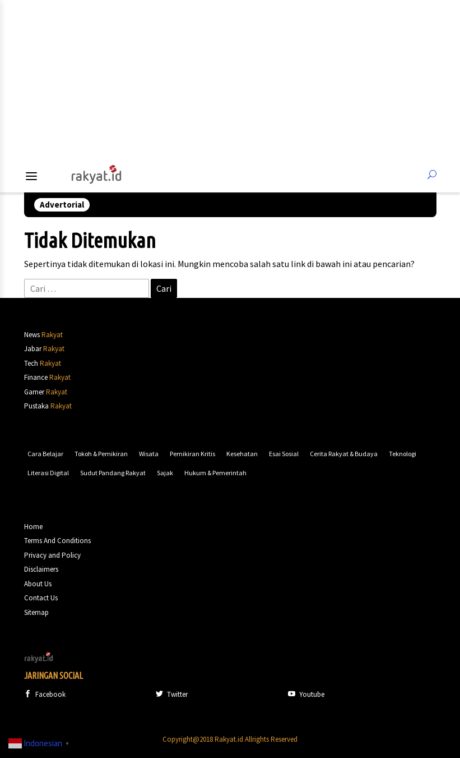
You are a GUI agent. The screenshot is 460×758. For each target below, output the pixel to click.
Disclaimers (41, 569)
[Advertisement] (230, 78)
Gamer (34, 392)
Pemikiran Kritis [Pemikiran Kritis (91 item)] (192, 453)
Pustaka (36, 406)
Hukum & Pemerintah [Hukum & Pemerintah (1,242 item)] (215, 472)
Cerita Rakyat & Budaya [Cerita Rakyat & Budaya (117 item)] (344, 453)
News (32, 334)
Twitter (172, 694)
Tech (31, 363)
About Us (38, 584)
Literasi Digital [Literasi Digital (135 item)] (48, 472)
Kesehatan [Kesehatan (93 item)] (242, 453)
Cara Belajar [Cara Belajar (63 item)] (45, 453)
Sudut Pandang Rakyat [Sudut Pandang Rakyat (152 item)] (113, 472)
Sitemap (36, 612)
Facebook (45, 694)
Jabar (32, 348)
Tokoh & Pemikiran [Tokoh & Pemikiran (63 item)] (101, 453)
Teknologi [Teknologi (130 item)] (402, 453)
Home (33, 526)
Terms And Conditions (57, 540)
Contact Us (41, 598)
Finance (36, 377)
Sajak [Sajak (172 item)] (165, 472)
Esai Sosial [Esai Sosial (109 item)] (284, 453)
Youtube (306, 694)
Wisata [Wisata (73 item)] (149, 453)
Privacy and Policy (52, 555)
